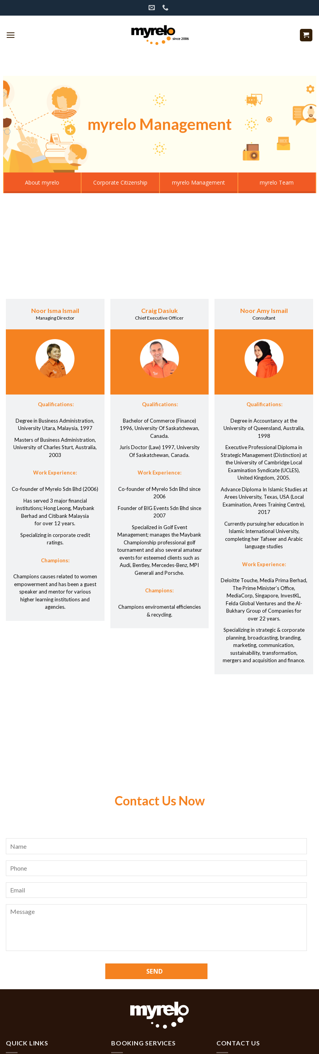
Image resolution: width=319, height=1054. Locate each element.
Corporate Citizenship (120, 182)
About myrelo (42, 182)
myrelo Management (198, 182)
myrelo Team (277, 182)
